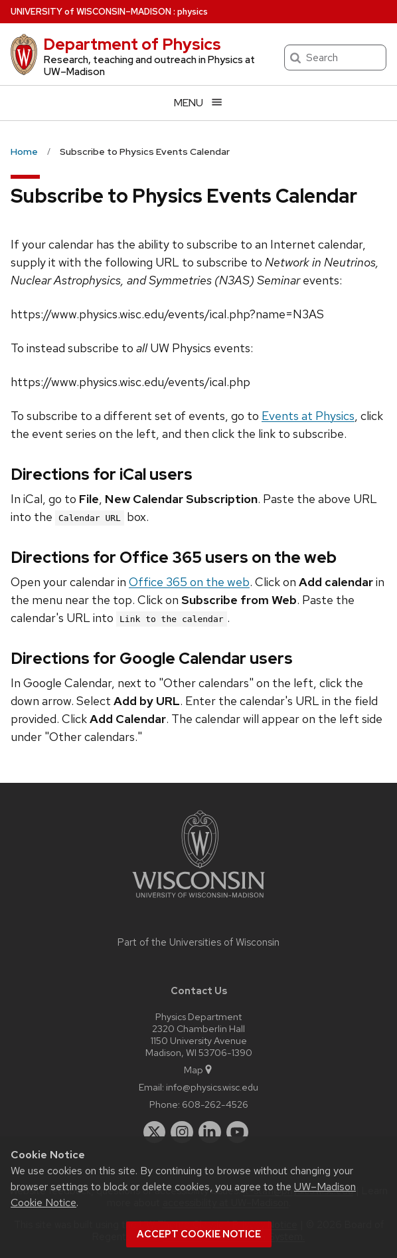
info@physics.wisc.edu (212, 1087)
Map (199, 1069)
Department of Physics (132, 44)
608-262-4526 (215, 1104)
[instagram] (182, 1132)
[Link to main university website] (198, 900)
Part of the (198, 942)
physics (192, 11)
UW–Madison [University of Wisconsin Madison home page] (91, 11)
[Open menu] (198, 102)
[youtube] (237, 1132)
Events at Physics (308, 415)
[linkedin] (209, 1132)
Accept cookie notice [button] (199, 1234)
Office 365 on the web (189, 581)
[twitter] (154, 1132)
